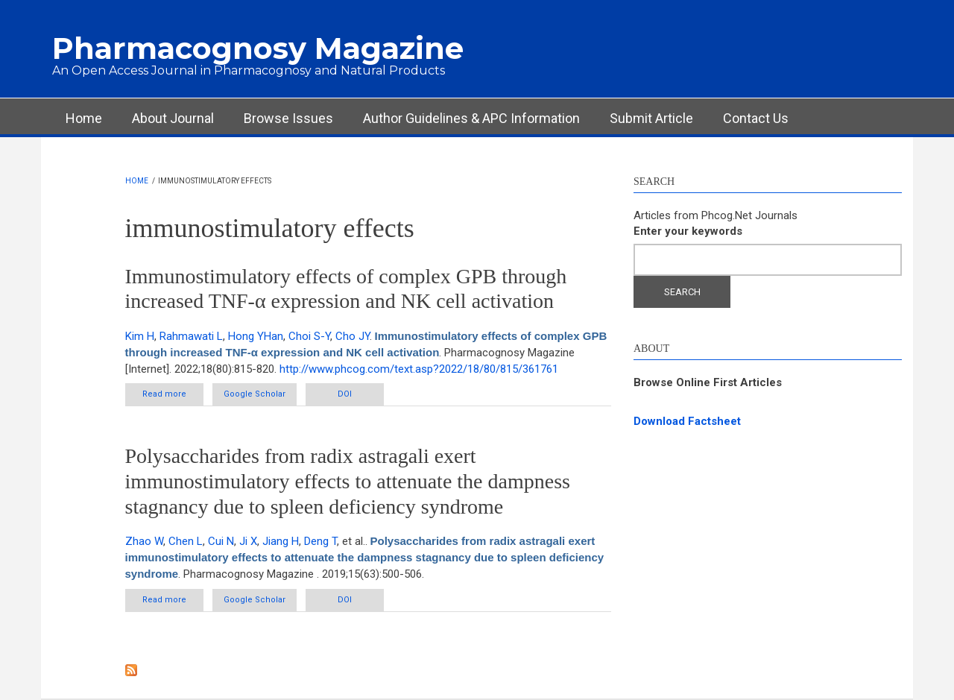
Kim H (139, 336)
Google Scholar (254, 394)
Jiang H (280, 541)
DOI (345, 394)
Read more (172, 397)
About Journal (173, 118)
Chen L (185, 541)
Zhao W (144, 541)
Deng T (320, 541)
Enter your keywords (688, 231)
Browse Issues (288, 118)
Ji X (248, 541)
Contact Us (756, 118)
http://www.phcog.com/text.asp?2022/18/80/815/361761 (418, 369)
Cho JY (352, 336)
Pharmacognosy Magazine (258, 48)
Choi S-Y (309, 336)
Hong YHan (255, 336)
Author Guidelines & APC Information (471, 118)
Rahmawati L (191, 336)
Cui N (221, 541)
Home (84, 118)
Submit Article (651, 118)
